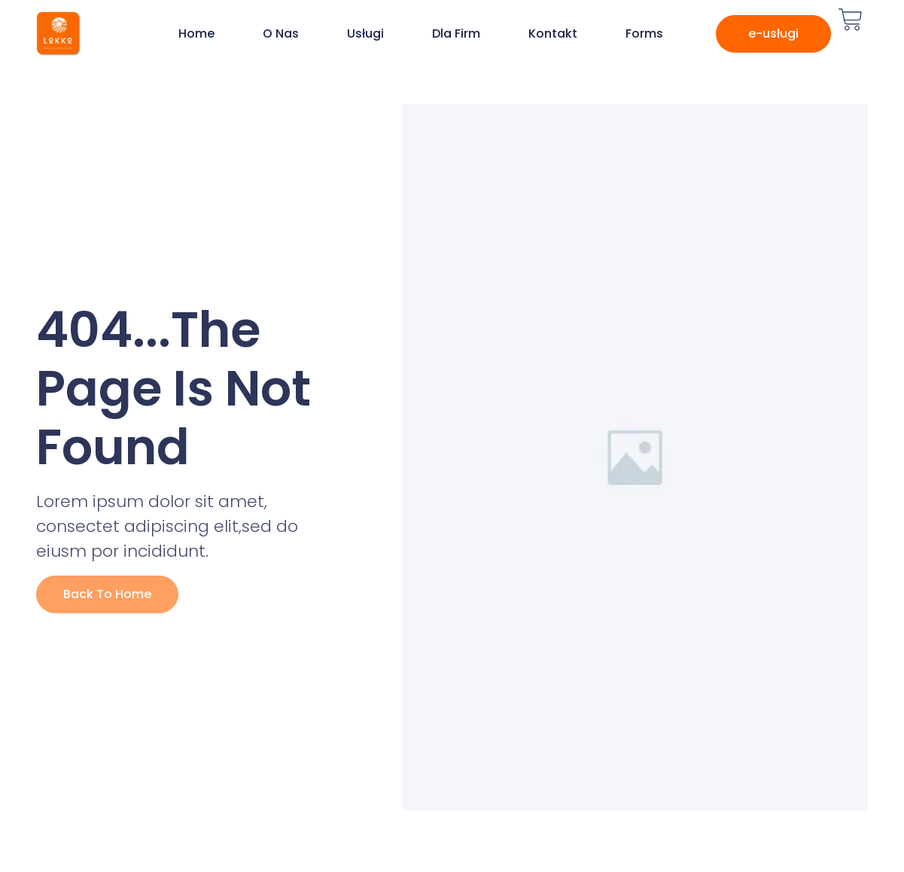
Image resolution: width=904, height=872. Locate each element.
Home (196, 33)
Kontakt (552, 33)
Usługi (365, 33)
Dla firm (456, 33)
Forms (644, 33)
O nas (281, 33)
